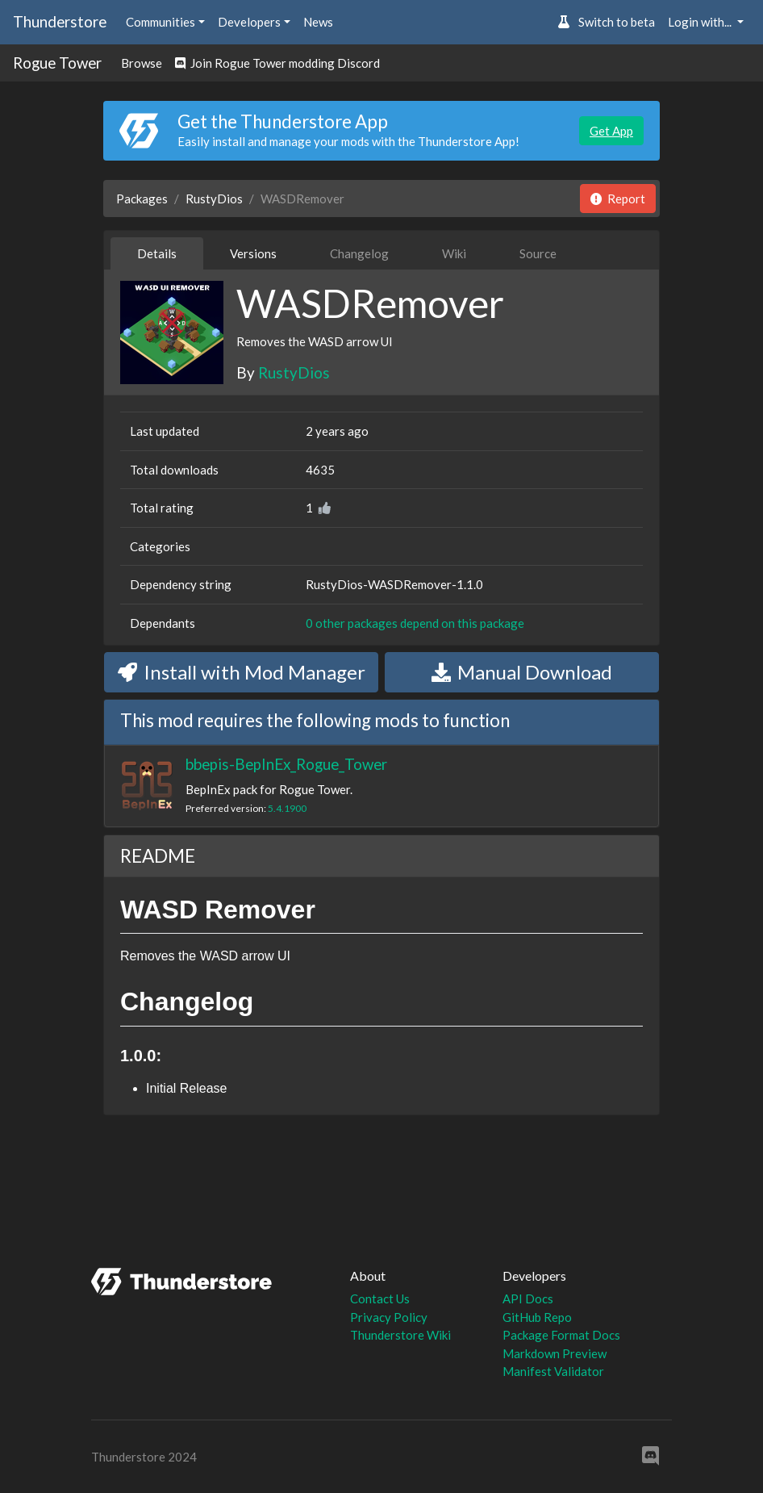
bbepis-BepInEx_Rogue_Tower (286, 764)
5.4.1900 (287, 808)
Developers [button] (249, 22)
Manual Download (522, 672)
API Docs (527, 1298)
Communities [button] (160, 22)
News (318, 22)
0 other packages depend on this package (415, 623)
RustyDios (214, 198)
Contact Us (380, 1298)
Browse (141, 63)
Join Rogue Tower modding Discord (277, 63)
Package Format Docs (561, 1335)
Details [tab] (157, 253)
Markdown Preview (554, 1353)
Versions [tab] (253, 253)
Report (617, 198)
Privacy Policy (388, 1317)
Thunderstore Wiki (400, 1335)
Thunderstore (59, 21)
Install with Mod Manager (241, 672)
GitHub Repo (537, 1317)
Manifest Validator (553, 1371)
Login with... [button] (701, 22)
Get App (611, 130)
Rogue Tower (57, 62)
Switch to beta (606, 22)
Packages (142, 198)
